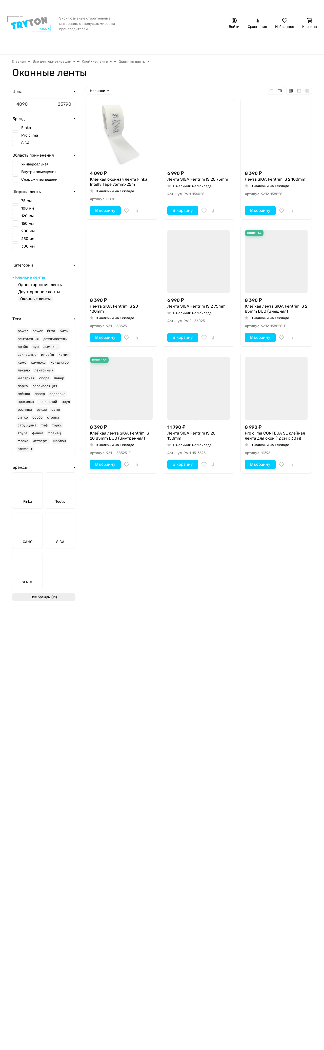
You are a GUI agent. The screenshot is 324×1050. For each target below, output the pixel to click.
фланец (54, 436)
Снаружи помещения (40, 182)
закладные (27, 358)
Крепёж (205, 44)
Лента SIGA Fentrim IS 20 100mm (114, 309)
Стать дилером (303, 6)
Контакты (179, 6)
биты (64, 334)
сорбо (37, 421)
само (55, 413)
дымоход (50, 350)
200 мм (28, 234)
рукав (42, 413)
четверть (40, 444)
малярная (26, 381)
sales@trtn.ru (254, 914)
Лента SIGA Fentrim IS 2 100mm (275, 179)
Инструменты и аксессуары (249, 44)
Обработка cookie (29, 942)
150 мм (27, 226)
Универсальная (35, 167)
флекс (23, 444)
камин (64, 358)
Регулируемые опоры (100, 959)
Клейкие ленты (30, 280)
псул (66, 405)
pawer (23, 334)
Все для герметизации (96, 44)
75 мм (26, 204)
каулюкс (38, 366)
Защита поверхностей (101, 950)
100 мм (27, 211)
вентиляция (28, 342)
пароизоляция (44, 389)
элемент (25, 452)
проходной (47, 405)
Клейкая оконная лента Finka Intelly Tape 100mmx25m (196, 815)
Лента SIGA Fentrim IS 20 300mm (191, 563)
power (37, 334)
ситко (23, 421)
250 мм (27, 242)
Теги (16, 322)
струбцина (27, 428)
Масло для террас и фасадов (107, 942)
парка (23, 389)
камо (22, 366)
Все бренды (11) (44, 600)
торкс (57, 428)
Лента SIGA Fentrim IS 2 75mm (196, 306)
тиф (44, 428)
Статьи (159, 6)
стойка (53, 421)
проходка (26, 405)
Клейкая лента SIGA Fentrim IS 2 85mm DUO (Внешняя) (276, 309)
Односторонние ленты (40, 288)
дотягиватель (55, 342)
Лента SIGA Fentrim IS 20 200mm (269, 690)
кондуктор (59, 366)
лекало (24, 373)
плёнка (24, 397)
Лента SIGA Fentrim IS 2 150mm (275, 560)
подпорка (57, 397)
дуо (36, 350)
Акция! (45, 6)
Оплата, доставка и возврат (80, 6)
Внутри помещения (38, 175)
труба (23, 436)
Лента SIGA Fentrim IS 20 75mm (197, 179)
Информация (25, 895)
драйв (23, 350)
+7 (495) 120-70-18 (266, 6)
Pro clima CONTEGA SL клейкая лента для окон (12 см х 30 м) (275, 436)
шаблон (59, 444)
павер (59, 381)
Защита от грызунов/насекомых (157, 44)
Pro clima (29, 138)
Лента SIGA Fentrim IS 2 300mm (120, 560)
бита (51, 334)
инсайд (47, 358)
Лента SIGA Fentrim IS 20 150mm (191, 436)
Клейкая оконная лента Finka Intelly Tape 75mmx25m (118, 182)
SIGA (25, 146)
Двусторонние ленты (39, 295)
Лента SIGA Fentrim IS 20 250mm (114, 815)
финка (37, 436)
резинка (25, 413)
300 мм (28, 249)
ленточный (44, 373)
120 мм (27, 219)
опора (44, 381)
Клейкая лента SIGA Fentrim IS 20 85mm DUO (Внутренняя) (119, 436)
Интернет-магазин (98, 895)
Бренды (57, 44)
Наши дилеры (205, 6)
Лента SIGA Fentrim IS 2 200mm (197, 687)
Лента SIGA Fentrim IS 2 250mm (120, 687)
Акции (18, 950)
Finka (26, 131)
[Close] (310, 1025)
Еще (292, 44)
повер (40, 397)
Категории (22, 268)
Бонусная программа (128, 6)
